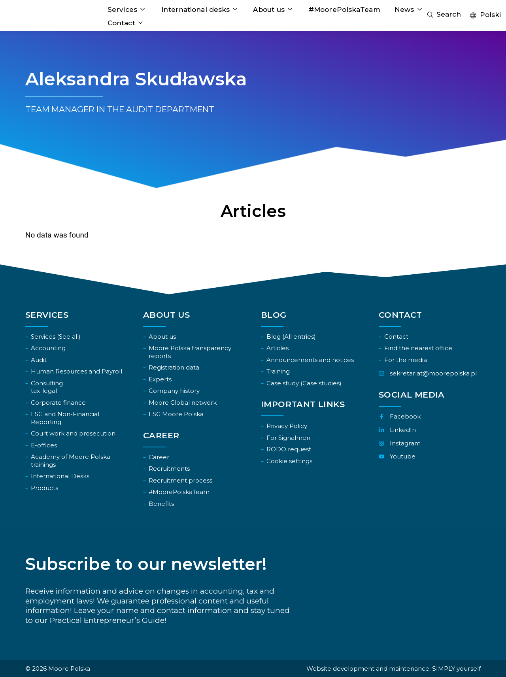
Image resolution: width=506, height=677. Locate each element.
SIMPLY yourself (456, 668)
